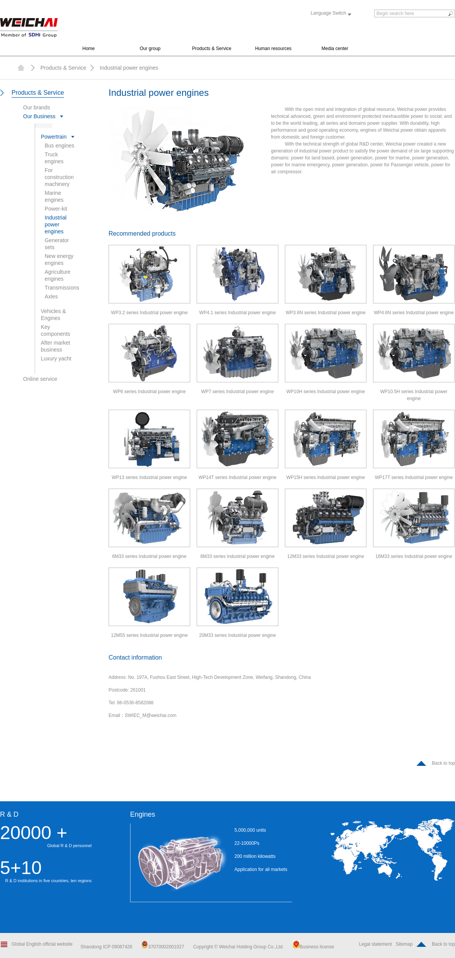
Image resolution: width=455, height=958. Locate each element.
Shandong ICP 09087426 (107, 947)
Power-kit (56, 209)
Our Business (39, 116)
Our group (150, 48)
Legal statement (375, 944)
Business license (313, 947)
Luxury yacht (56, 358)
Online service (40, 379)
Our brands (36, 107)
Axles (51, 296)
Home (88, 48)
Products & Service (211, 48)
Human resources (273, 48)
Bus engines (59, 145)
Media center (334, 48)
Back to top (443, 763)
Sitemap (404, 944)
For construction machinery (59, 177)
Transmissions (62, 288)
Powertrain (54, 137)
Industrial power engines (129, 68)
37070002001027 (162, 947)
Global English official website (42, 944)
